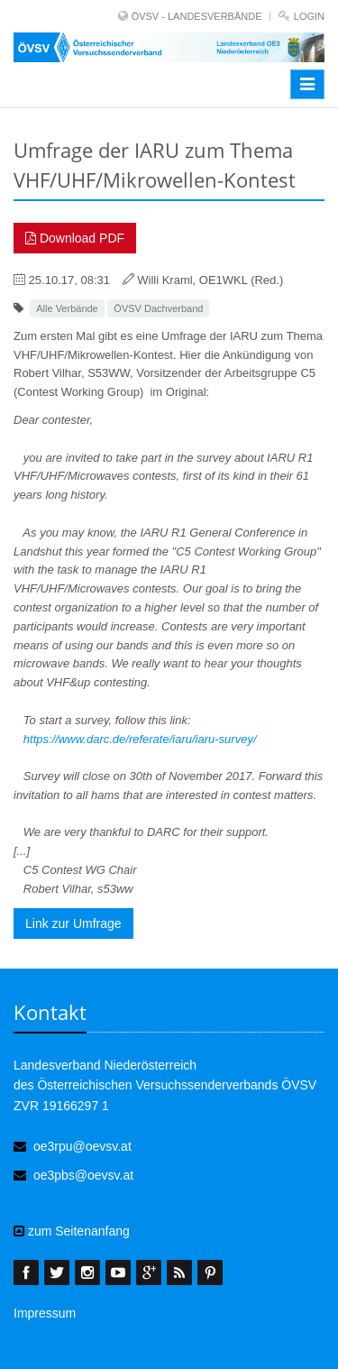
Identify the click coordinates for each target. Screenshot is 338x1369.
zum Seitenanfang (72, 1231)
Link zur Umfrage (73, 923)
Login (309, 16)
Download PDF (74, 238)
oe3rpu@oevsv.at (82, 1146)
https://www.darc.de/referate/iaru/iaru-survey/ (140, 739)
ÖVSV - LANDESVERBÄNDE (197, 16)
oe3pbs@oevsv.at (83, 1175)
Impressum (45, 1313)
